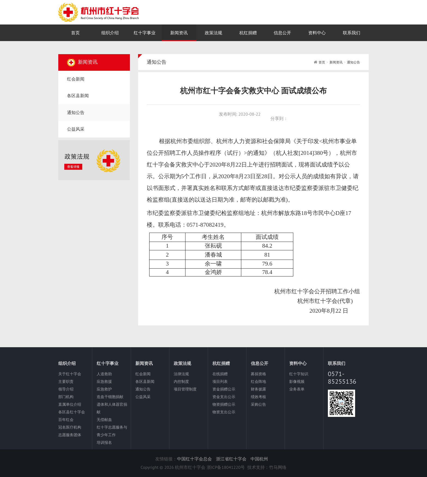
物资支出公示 (223, 412)
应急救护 (104, 389)
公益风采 (143, 396)
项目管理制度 (185, 389)
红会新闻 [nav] (75, 79)
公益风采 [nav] (75, 129)
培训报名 (104, 442)
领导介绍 (66, 389)
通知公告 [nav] (75, 112)
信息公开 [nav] (282, 32)
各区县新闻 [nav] (78, 95)
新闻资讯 (336, 62)
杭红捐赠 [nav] (248, 32)
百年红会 (66, 419)
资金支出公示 (223, 396)
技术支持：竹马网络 (266, 467)
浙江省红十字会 (231, 458)
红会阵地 (258, 381)
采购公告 (258, 404)
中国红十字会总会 (194, 458)
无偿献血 (104, 419)
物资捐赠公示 (223, 404)
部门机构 (66, 396)
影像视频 (296, 381)
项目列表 (220, 381)
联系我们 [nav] (351, 32)
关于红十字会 (69, 373)
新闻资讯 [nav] (179, 32)
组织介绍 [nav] (110, 32)
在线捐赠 (220, 373)
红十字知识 (298, 373)
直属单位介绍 (69, 404)
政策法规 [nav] (213, 32)
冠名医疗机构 (69, 427)
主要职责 (66, 381)
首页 (322, 62)
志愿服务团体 (69, 434)
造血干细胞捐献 (110, 396)
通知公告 (353, 62)
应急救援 (104, 381)
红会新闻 (143, 373)
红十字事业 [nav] (144, 32)
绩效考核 (258, 396)
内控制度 (181, 381)
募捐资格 (258, 373)
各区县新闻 (144, 381)
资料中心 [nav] (317, 32)
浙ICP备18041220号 (226, 467)
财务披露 (258, 389)
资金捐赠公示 (223, 389)
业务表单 (296, 389)
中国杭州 (259, 458)
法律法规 (181, 373)
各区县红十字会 (71, 412)
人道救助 (104, 373)
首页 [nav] (75, 32)
